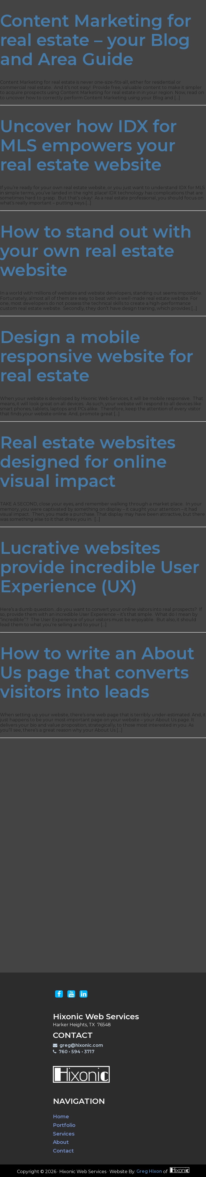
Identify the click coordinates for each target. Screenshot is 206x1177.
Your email (81, 869)
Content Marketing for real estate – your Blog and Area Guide (95, 40)
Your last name (86, 850)
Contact (172, 6)
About (61, 1142)
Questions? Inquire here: (68, 905)
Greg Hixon (149, 1171)
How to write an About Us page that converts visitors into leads (97, 672)
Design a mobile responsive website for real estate (96, 356)
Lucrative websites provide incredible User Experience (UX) (99, 567)
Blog (147, 6)
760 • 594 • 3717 (73, 1051)
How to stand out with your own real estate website (96, 251)
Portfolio (93, 6)
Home (61, 1117)
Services (123, 6)
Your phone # (85, 886)
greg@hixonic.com (78, 1045)
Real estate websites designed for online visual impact (88, 461)
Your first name (87, 834)
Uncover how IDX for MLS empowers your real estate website (88, 145)
